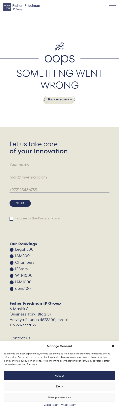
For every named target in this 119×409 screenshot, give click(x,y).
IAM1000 (23, 282)
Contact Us (20, 338)
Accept (59, 375)
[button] (113, 346)
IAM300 (22, 256)
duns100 (23, 288)
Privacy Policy (67, 405)
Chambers (25, 262)
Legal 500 (24, 249)
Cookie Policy (51, 405)
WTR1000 (24, 275)
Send (20, 203)
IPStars (21, 269)
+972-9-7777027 (23, 325)
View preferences (59, 397)
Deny (59, 386)
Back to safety (58, 99)
